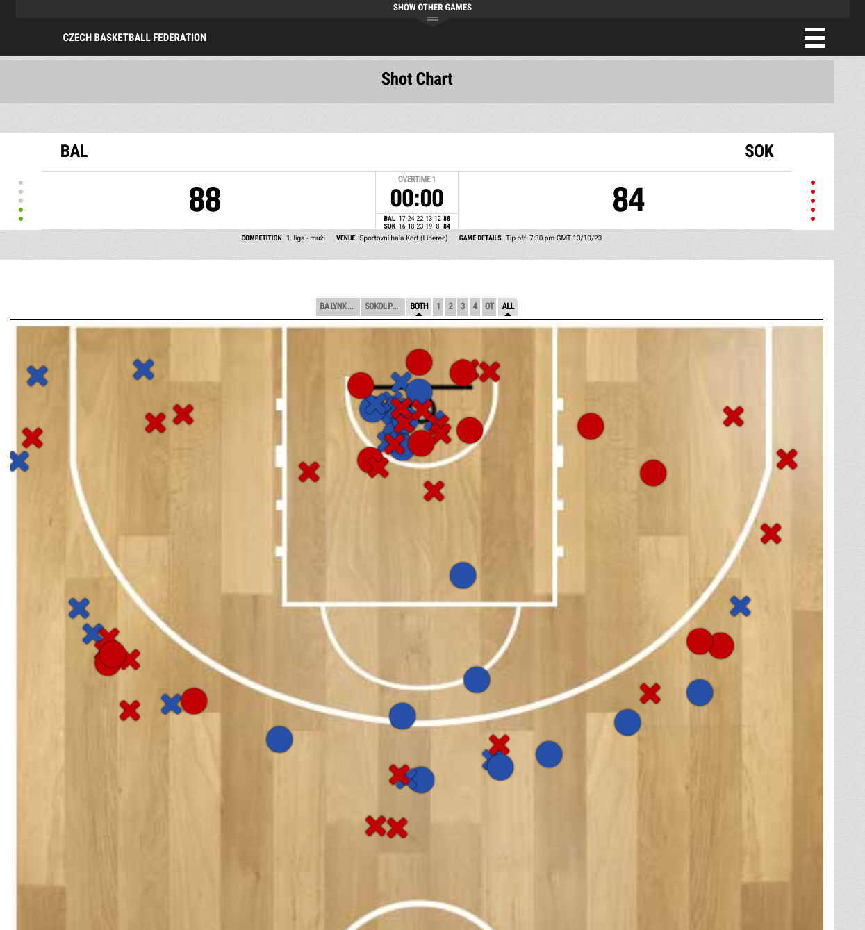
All (507, 306)
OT (489, 306)
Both (419, 306)
